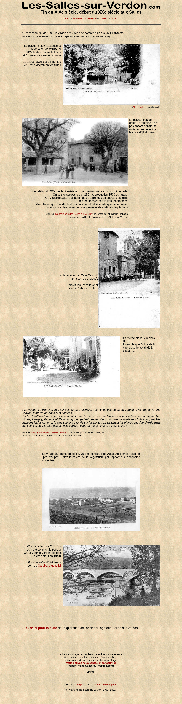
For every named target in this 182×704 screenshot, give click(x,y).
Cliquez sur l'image (140, 107)
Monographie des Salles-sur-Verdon (73, 214)
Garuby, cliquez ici (49, 565)
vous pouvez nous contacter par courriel (91, 663)
